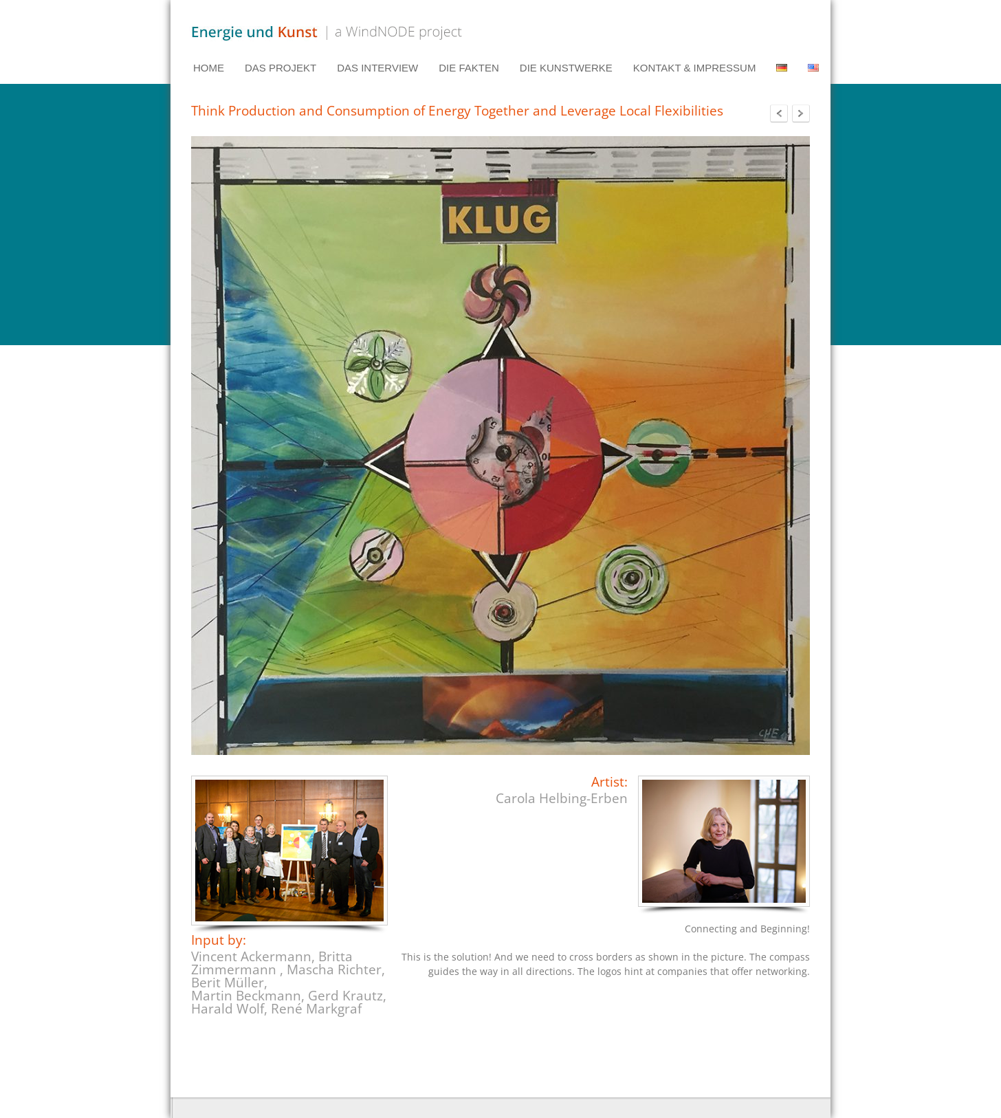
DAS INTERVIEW (377, 68)
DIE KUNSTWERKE (566, 68)
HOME (208, 68)
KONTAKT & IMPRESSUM (694, 68)
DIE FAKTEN (469, 68)
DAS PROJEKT (280, 68)
